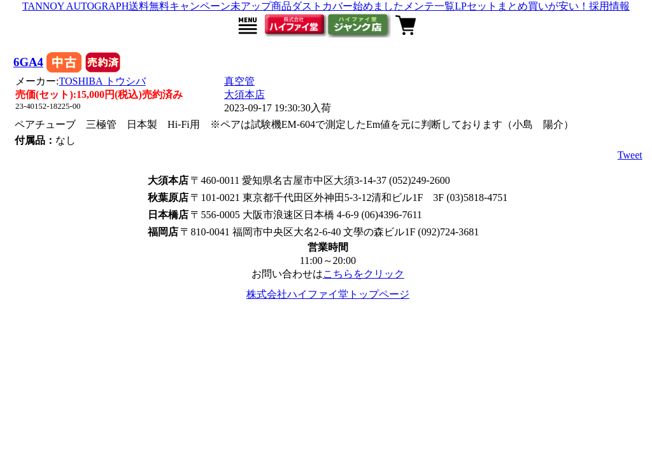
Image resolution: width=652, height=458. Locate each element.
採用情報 (609, 6)
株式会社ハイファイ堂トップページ (327, 294)
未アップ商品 (261, 6)
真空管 (239, 81)
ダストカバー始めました (348, 6)
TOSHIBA (102, 81)
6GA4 (28, 62)
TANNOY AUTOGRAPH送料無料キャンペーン (126, 6)
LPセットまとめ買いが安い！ (522, 6)
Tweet (630, 154)
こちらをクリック (363, 273)
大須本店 (244, 94)
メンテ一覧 (429, 6)
